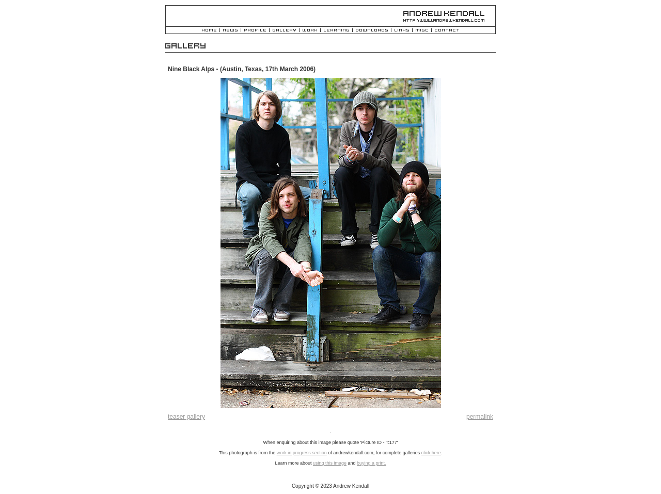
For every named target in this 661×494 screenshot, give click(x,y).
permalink (479, 416)
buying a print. (371, 463)
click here (431, 452)
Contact (447, 31)
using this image (330, 463)
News (230, 31)
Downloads (372, 31)
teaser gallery (186, 416)
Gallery (284, 31)
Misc (422, 31)
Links (402, 31)
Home (209, 31)
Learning (336, 31)
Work (310, 31)
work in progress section (302, 452)
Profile (255, 31)
